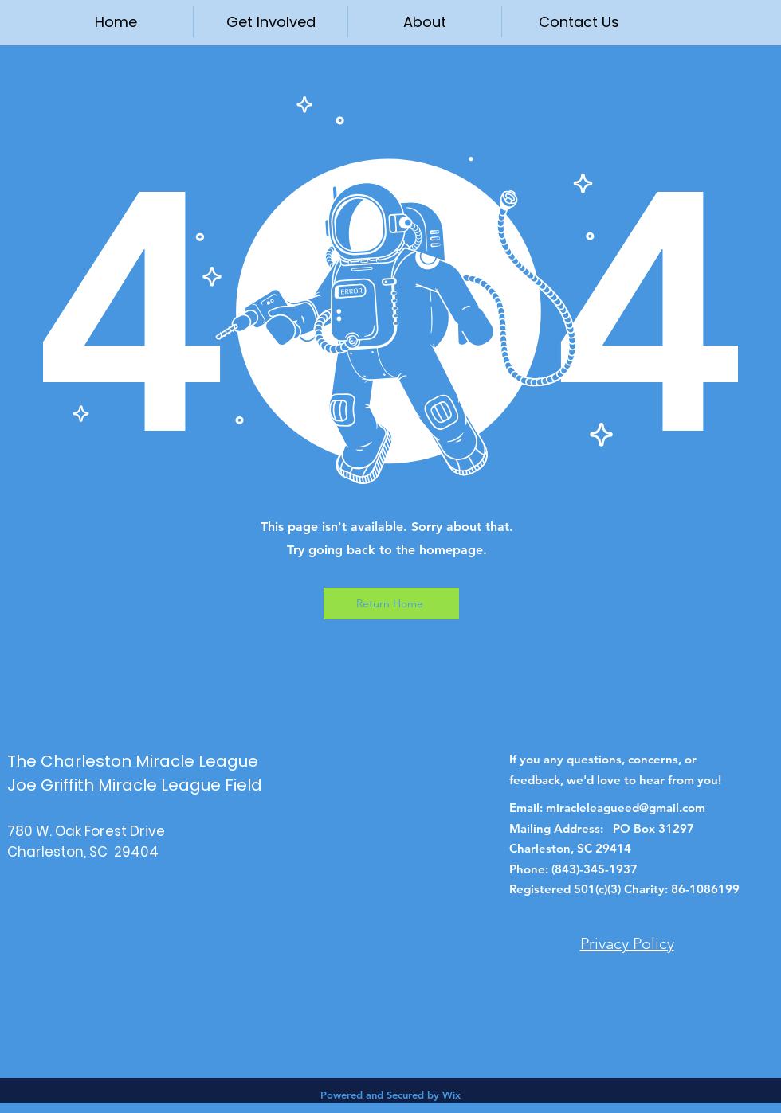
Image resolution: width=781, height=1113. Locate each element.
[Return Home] (391, 603)
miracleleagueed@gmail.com (625, 807)
